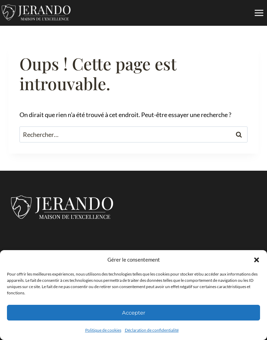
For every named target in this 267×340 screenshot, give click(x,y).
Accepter (133, 312)
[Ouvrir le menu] (259, 13)
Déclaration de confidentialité (152, 330)
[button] (256, 259)
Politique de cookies (103, 330)
